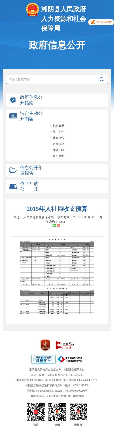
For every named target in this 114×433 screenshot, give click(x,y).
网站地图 (78, 396)
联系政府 (66, 396)
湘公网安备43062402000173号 (80, 380)
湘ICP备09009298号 (76, 390)
